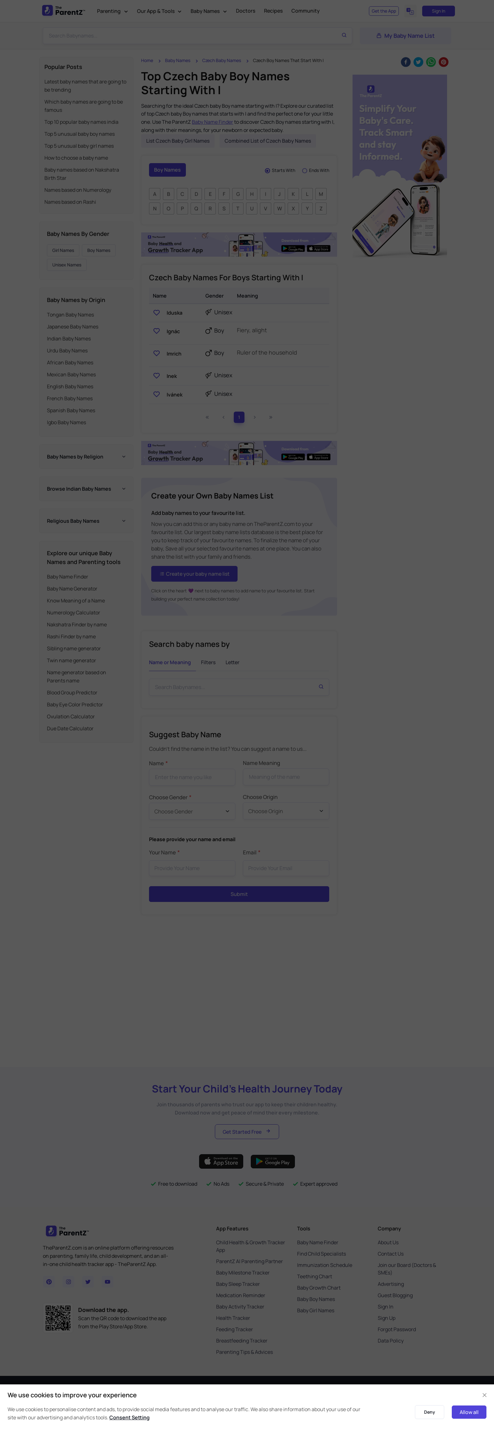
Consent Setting (129, 1417)
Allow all (469, 1412)
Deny (429, 1412)
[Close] (484, 1395)
